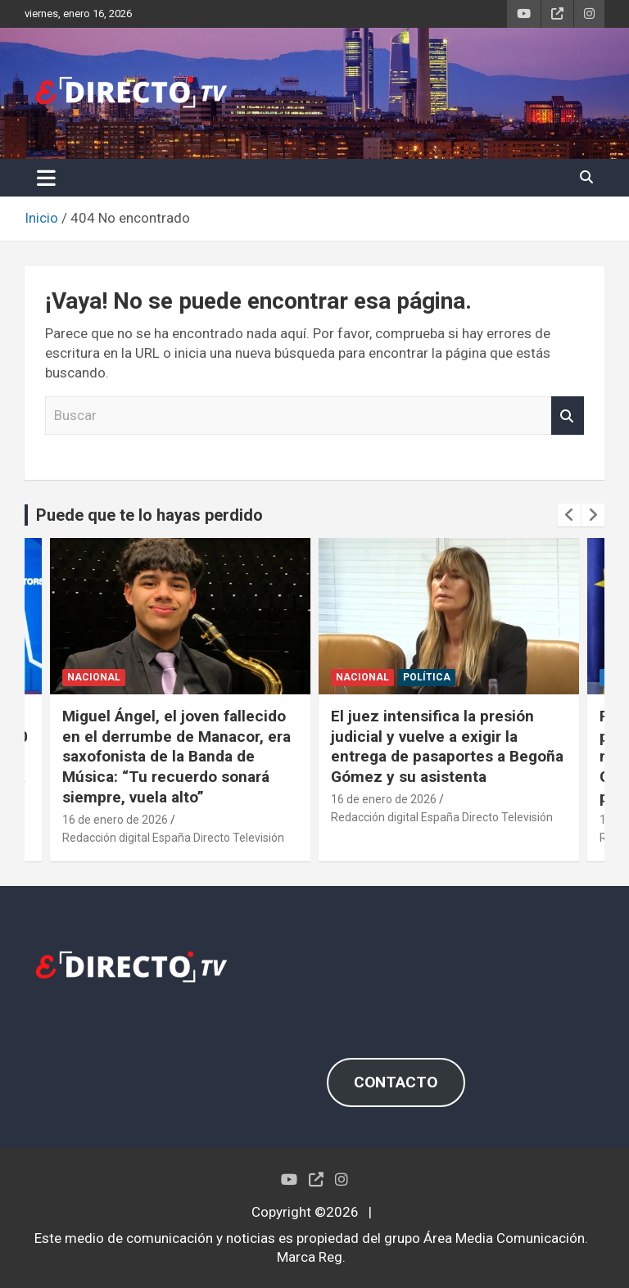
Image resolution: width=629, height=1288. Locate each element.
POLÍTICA (426, 677)
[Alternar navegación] (46, 178)
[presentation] (569, 515)
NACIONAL (93, 677)
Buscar (567, 416)
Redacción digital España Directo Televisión (173, 837)
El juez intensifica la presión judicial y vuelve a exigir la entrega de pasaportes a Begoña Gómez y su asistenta (447, 746)
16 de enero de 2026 (115, 819)
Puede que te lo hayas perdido (149, 515)
